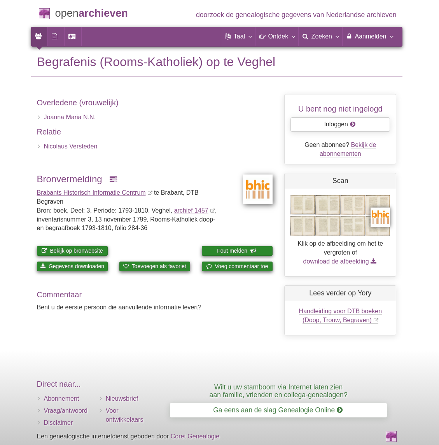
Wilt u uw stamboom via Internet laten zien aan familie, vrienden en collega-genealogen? (279, 390)
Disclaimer (58, 422)
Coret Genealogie (195, 436)
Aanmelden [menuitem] (369, 36)
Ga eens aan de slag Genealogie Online (278, 410)
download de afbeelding (340, 261)
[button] (238, 36)
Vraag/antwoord (65, 410)
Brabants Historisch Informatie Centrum (91, 192)
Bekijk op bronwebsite (72, 251)
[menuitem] (39, 36)
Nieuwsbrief (122, 398)
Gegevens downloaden (72, 266)
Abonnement (61, 398)
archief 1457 (191, 210)
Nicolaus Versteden (71, 146)
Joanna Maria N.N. (70, 117)
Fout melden (236, 251)
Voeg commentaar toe (237, 266)
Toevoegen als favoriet (154, 266)
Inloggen (339, 124)
